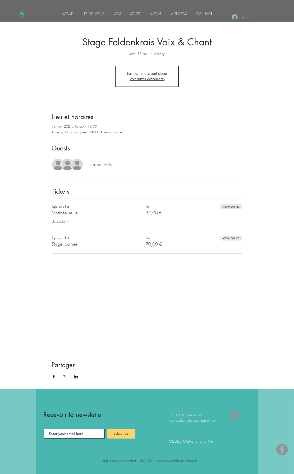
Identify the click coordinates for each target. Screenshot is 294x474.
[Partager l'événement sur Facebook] (54, 376)
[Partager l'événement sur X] (65, 376)
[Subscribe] (121, 434)
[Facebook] (234, 415)
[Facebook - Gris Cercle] (282, 449)
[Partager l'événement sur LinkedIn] (76, 376)
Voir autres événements (147, 79)
